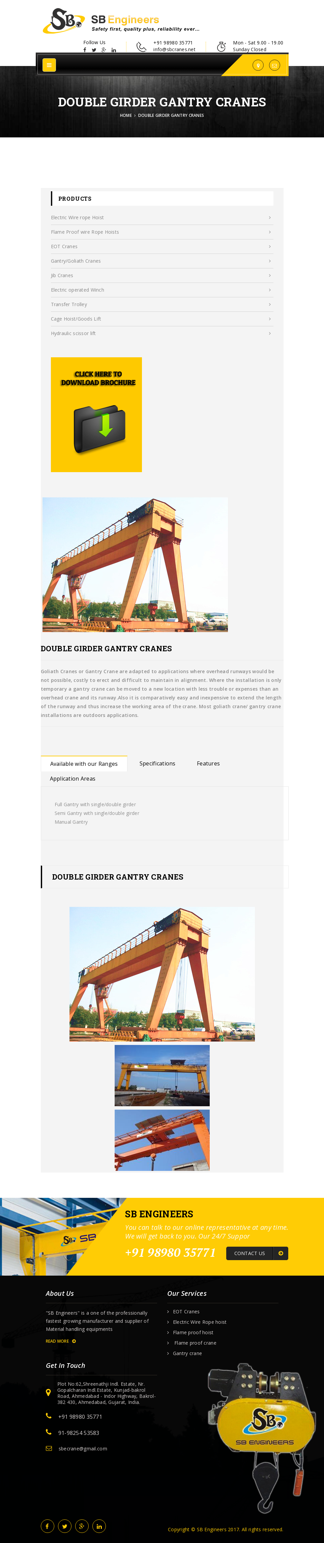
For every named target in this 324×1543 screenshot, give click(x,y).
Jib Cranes (161, 275)
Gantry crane (187, 1353)
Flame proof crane (194, 1343)
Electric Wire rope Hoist (161, 217)
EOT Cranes (161, 246)
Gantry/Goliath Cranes (161, 261)
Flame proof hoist (193, 1332)
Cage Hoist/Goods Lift (161, 319)
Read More (61, 1341)
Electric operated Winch (161, 290)
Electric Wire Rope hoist (200, 1322)
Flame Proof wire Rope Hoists (161, 232)
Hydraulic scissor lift (161, 333)
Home (126, 115)
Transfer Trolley (161, 304)
